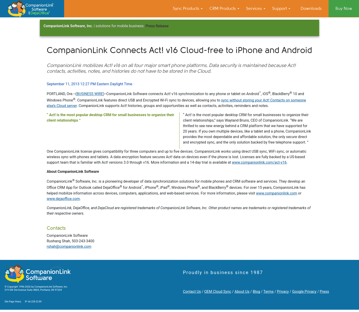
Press (324, 291)
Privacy (283, 291)
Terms (268, 291)
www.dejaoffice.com (63, 199)
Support (281, 8)
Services (255, 8)
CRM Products (224, 8)
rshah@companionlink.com (69, 246)
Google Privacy (304, 291)
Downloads (311, 8)
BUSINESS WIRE (90, 94)
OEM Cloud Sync (217, 291)
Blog (256, 291)
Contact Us (192, 291)
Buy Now (343, 8)
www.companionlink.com (276, 193)
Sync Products (188, 8)
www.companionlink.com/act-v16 (259, 162)
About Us (241, 291)
